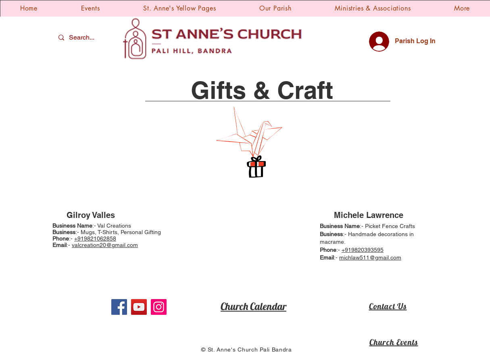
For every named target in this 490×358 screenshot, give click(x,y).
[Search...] (82, 37)
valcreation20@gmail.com (105, 245)
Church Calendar (253, 306)
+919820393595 (363, 250)
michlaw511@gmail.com (370, 257)
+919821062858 (95, 238)
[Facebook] (119, 307)
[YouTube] (139, 307)
